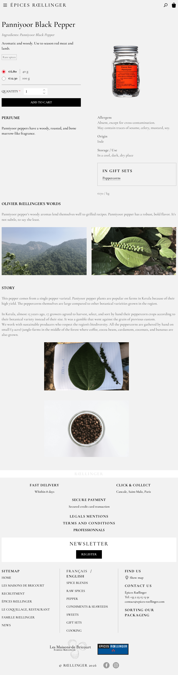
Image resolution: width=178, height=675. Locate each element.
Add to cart (41, 102)
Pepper (72, 599)
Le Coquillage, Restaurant (26, 609)
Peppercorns (111, 178)
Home (6, 578)
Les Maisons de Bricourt (23, 585)
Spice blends (77, 583)
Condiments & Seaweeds (87, 607)
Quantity (10, 91)
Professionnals (89, 530)
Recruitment (13, 594)
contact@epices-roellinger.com (144, 602)
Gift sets (74, 622)
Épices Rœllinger (38, 5)
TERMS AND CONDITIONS (89, 523)
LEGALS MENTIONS (89, 516)
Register (89, 554)
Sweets (72, 615)
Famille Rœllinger (18, 617)
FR (85, 6)
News (6, 625)
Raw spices (75, 591)
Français (77, 571)
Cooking (74, 630)
